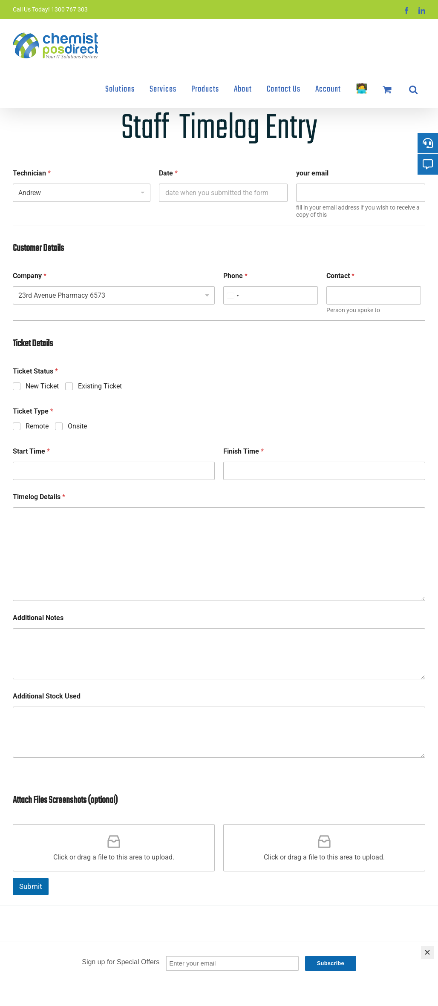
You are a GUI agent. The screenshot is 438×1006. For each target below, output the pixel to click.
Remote (37, 426)
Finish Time (243, 451)
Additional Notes (38, 618)
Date (168, 173)
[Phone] (270, 295)
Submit (30, 886)
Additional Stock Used (47, 696)
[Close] (427, 952)
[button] (413, 89)
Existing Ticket (100, 386)
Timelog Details (39, 497)
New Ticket (42, 386)
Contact (340, 276)
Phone (235, 276)
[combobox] (232, 295)
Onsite (77, 426)
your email (312, 173)
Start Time (31, 451)
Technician (32, 173)
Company (29, 276)
